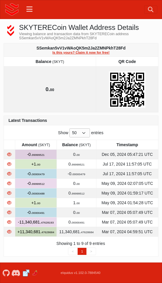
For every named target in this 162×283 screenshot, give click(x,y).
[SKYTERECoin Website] (26, 272)
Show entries (80, 132)
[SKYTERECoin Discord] (16, 272)
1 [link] (82, 251)
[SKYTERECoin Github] (6, 272)
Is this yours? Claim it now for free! (81, 52)
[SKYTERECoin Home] (12, 9)
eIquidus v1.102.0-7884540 (80, 273)
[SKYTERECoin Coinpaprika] (35, 272)
